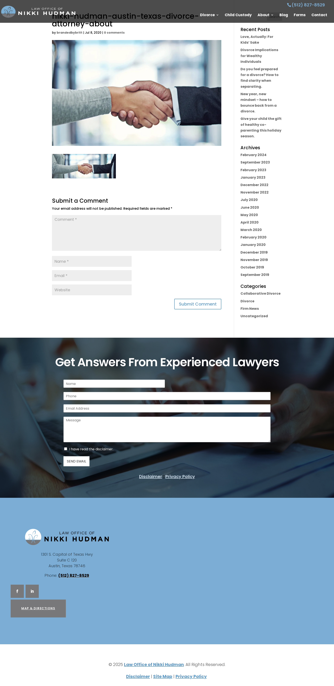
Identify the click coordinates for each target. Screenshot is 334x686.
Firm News (249, 308)
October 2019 (252, 267)
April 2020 (249, 222)
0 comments (114, 32)
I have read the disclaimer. (91, 449)
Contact (319, 15)
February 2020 (253, 237)
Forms (300, 15)
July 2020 (249, 199)
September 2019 (254, 274)
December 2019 (254, 252)
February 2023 (253, 170)
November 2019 (254, 259)
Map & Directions (38, 608)
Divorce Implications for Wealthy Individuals (259, 55)
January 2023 (252, 177)
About (263, 15)
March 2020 (251, 229)
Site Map (162, 676)
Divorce (207, 15)
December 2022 (254, 184)
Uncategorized (254, 316)
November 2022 (254, 192)
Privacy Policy (180, 476)
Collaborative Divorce (260, 293)
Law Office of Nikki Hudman (154, 664)
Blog (283, 15)
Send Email (76, 461)
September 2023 (255, 162)
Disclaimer (150, 476)
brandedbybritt (69, 32)
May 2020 (249, 214)
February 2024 (253, 154)
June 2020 (249, 207)
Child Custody (238, 15)
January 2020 (253, 244)
